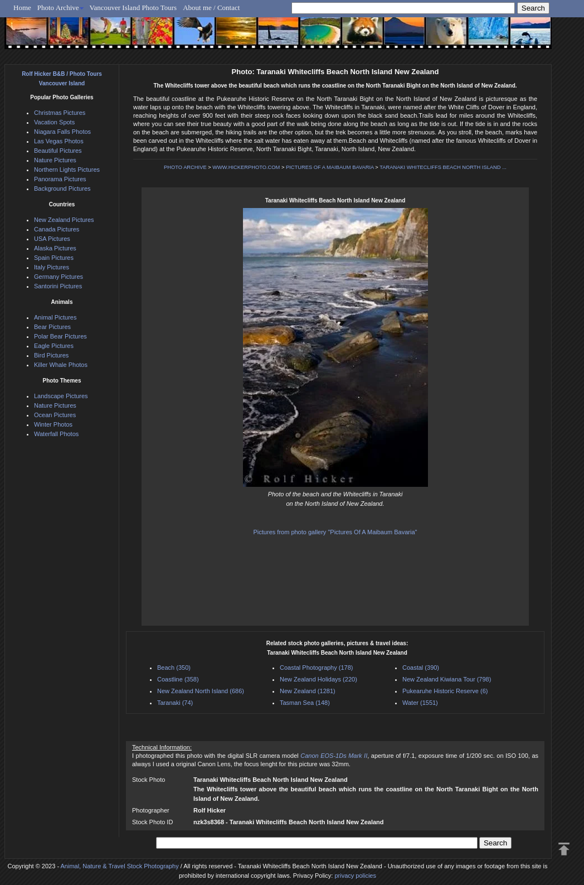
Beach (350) (174, 667)
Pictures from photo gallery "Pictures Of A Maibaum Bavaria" (335, 532)
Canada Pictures (56, 229)
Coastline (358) (178, 679)
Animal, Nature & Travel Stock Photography (120, 866)
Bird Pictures (51, 355)
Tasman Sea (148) (305, 702)
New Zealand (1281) (307, 691)
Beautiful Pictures (58, 150)
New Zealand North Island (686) (200, 691)
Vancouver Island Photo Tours (133, 7)
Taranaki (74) (175, 702)
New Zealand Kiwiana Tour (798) (446, 679)
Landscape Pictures (61, 396)
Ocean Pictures (55, 415)
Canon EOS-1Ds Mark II (333, 755)
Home (22, 7)
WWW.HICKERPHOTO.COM (246, 167)
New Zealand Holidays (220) (318, 679)
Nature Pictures (55, 160)
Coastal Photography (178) (316, 667)
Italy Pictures (51, 267)
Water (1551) (420, 702)
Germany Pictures (58, 276)
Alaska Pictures (55, 248)
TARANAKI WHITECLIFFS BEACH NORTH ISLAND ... (443, 167)
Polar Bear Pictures (60, 336)
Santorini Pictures (58, 286)
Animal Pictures (55, 317)
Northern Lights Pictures (67, 169)
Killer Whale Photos (60, 364)
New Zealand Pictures (64, 219)
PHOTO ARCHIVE (185, 167)
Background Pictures (62, 188)
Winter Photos (53, 424)
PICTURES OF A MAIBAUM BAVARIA (330, 167)
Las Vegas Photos (59, 141)
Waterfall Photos (56, 434)
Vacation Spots (54, 122)
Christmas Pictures (59, 112)
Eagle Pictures (54, 345)
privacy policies (355, 875)
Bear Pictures (52, 326)
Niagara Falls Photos (62, 131)
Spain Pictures (54, 257)
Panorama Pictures (60, 179)
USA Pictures (52, 238)
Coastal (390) (420, 667)
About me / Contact (211, 7)
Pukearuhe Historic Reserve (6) (445, 691)
